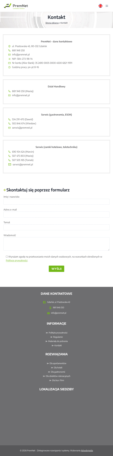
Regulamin (58, 337)
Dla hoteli (58, 367)
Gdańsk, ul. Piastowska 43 (56, 302)
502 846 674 (18, 123)
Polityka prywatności (58, 332)
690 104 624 (18, 151)
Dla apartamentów (58, 363)
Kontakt (58, 345)
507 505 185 (18, 160)
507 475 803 (18, 155)
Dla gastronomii (58, 372)
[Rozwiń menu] (106, 6)
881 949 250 (18, 50)
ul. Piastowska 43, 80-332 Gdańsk (29, 46)
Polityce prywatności (17, 260)
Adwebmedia (87, 450)
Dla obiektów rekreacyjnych (58, 376)
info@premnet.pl (21, 54)
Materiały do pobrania (58, 341)
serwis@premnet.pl (22, 127)
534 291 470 (18, 119)
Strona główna (52, 23)
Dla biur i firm (58, 380)
